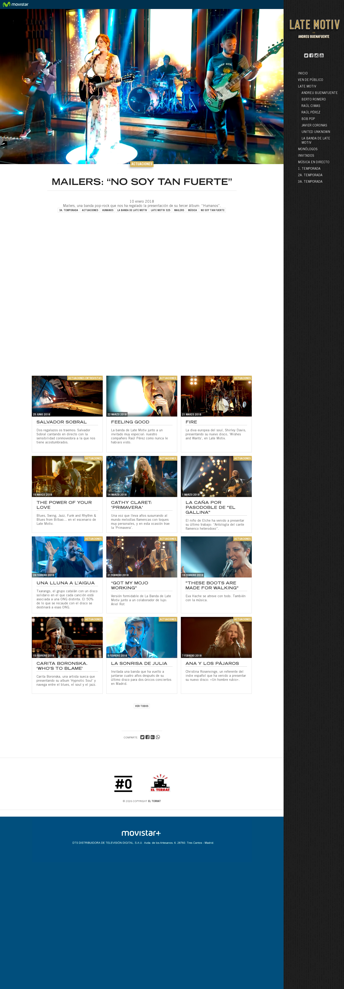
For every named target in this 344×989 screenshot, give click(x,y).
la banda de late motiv (132, 210)
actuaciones (90, 210)
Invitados (306, 156)
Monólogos (308, 149)
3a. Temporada (310, 182)
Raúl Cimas (310, 106)
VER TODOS (141, 706)
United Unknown (315, 132)
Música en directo (313, 162)
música (192, 210)
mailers (179, 210)
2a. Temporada (310, 175)
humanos (107, 210)
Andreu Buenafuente (319, 93)
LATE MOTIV (307, 86)
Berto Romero (313, 99)
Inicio (303, 73)
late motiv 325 (160, 210)
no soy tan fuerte (212, 210)
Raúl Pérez (310, 112)
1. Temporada (309, 169)
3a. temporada (68, 210)
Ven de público (310, 80)
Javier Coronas (314, 125)
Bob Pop (308, 119)
